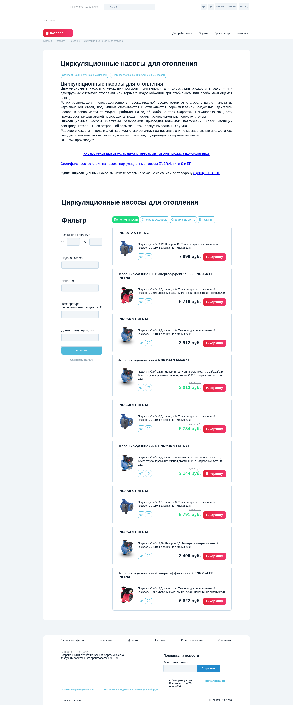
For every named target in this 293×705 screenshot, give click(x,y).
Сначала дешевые (154, 219)
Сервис (203, 33)
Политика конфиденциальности (77, 689)
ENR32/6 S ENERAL (133, 319)
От (63, 241)
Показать (82, 350)
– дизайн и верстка (71, 700)
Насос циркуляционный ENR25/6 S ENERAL (153, 446)
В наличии (206, 219)
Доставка (133, 640)
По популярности (126, 219)
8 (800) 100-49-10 (206, 173)
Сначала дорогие (183, 219)
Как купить (106, 640)
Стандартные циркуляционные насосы (84, 75)
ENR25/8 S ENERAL (133, 405)
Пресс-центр (222, 33)
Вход (243, 6)
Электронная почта (175, 662)
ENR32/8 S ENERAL (133, 491)
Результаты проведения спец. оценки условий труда (131, 689)
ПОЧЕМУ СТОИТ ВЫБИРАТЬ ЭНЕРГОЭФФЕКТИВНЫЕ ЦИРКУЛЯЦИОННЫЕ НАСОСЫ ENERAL (146, 154)
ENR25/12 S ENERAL (134, 233)
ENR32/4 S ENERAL (133, 532)
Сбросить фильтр (81, 359)
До (85, 241)
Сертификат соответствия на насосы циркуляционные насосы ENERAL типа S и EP (126, 164)
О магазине (225, 640)
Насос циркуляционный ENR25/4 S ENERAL (153, 360)
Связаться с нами (192, 640)
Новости (160, 640)
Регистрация (226, 6)
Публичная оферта (72, 640)
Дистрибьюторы (182, 33)
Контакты (242, 33)
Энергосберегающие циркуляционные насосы (138, 75)
